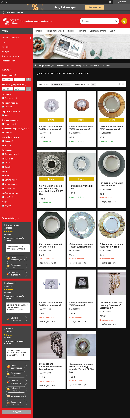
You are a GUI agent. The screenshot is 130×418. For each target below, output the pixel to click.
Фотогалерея (8, 61)
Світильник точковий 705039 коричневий (111, 127)
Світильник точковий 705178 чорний (81, 303)
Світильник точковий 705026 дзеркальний (50, 127)
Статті (5, 42)
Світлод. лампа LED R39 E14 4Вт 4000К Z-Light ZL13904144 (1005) (17, 307)
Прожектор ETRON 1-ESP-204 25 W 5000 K (16, 248)
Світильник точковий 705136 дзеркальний (50, 303)
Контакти (82, 31)
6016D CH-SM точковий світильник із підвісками (50, 366)
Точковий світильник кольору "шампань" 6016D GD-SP (111, 305)
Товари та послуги (54, 31)
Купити (51, 120)
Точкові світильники (65, 66)
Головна (38, 31)
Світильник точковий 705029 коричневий (81, 127)
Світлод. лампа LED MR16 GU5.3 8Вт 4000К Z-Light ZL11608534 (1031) (16, 353)
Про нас (71, 31)
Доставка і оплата (98, 31)
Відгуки (5, 51)
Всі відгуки (16, 412)
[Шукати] (116, 21)
